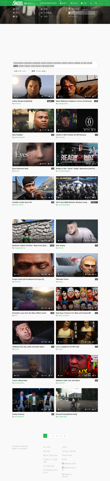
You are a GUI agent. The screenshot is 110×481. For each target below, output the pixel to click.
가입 (84, 3)
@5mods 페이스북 (69, 469)
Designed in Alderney (20, 446)
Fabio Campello (63, 315)
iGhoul (60, 349)
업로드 (63, 3)
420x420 (17, 282)
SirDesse (17, 103)
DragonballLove (19, 248)
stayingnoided (63, 103)
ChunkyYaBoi (19, 383)
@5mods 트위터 (69, 464)
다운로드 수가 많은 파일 (50, 461)
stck (15, 315)
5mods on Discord (67, 475)
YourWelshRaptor (64, 171)
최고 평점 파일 (48, 466)
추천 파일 (46, 451)
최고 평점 (39, 71)
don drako (61, 137)
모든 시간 (20, 71)
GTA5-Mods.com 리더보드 (50, 471)
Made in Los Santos (19, 449)
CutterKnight (62, 417)
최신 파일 (46, 447)
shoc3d (60, 248)
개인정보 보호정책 (69, 451)
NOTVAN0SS (19, 417)
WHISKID (61, 383)
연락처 (64, 447)
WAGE (16, 349)
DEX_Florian (18, 205)
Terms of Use (67, 455)
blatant (60, 282)
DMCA (64, 459)
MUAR (16, 171)
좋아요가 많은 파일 (50, 455)
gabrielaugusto (19, 137)
